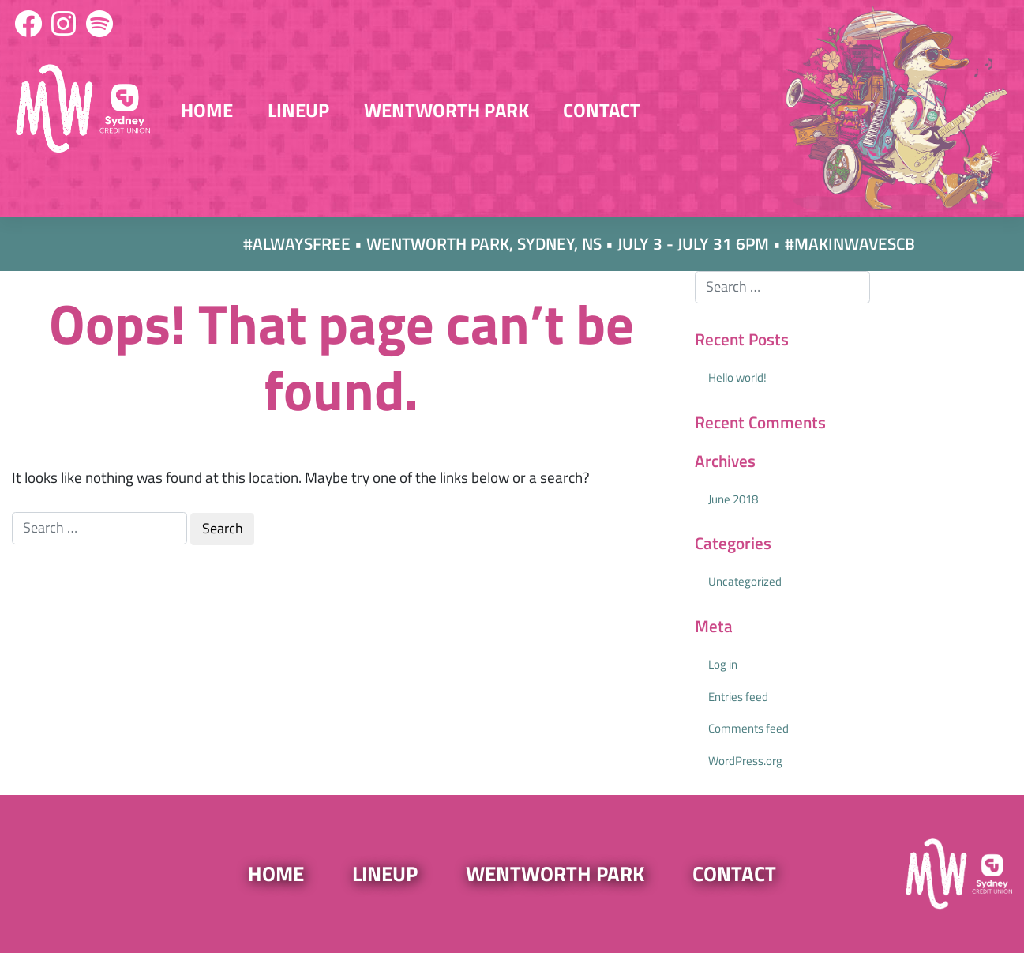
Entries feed (738, 696)
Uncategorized (745, 581)
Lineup (298, 110)
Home (207, 110)
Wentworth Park (446, 110)
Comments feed (748, 728)
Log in (722, 664)
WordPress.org (745, 760)
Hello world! (737, 377)
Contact (601, 110)
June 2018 (733, 499)
